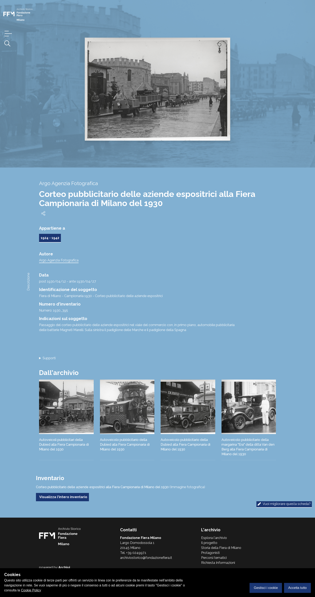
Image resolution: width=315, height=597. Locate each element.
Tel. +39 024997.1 (133, 553)
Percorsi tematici (214, 558)
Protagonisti (210, 553)
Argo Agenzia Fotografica (59, 260)
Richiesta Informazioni (218, 563)
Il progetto (209, 543)
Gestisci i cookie (266, 588)
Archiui (64, 567)
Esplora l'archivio (214, 538)
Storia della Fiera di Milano (221, 548)
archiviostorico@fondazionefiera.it (146, 558)
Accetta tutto (297, 588)
